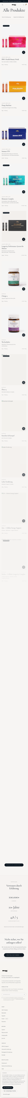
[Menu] (2, 5)
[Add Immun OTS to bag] (23, 145)
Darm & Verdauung (6, 17)
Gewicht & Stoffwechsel (19, 17)
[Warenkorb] (25, 4)
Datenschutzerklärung (20, 998)
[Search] (23, 4)
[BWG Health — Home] (14, 5)
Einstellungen (6, 1094)
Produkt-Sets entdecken (14, 865)
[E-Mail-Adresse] (12, 994)
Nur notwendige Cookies (10, 1091)
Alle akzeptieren (8, 1087)
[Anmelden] (24, 994)
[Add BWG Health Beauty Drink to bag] (23, 52)
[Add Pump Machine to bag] (23, 98)
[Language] (24, 1)
